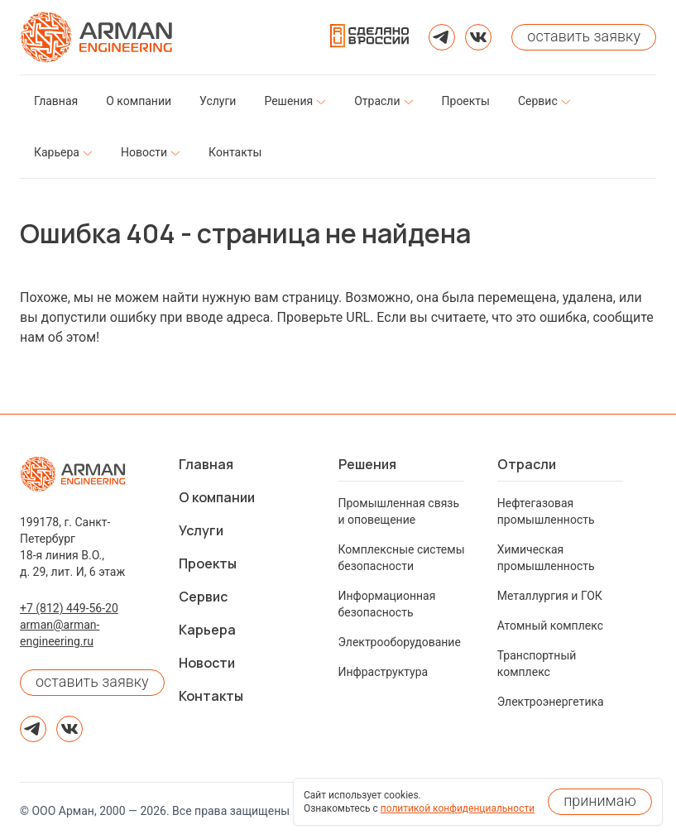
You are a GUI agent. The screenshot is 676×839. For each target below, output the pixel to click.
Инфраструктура (383, 671)
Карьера (207, 630)
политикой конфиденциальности (458, 808)
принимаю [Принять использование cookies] (599, 800)
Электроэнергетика (550, 701)
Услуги (201, 530)
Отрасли (526, 464)
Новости (207, 663)
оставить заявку (92, 681)
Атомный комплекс (550, 625)
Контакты (211, 696)
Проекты (208, 563)
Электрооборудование (399, 642)
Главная (206, 464)
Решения (367, 464)
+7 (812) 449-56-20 (69, 608)
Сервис (203, 596)
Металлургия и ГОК (549, 595)
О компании (217, 497)
